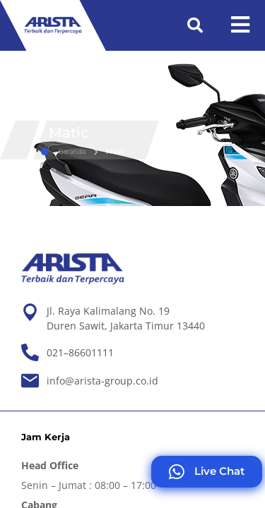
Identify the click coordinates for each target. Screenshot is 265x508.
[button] (195, 25)
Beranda (63, 151)
